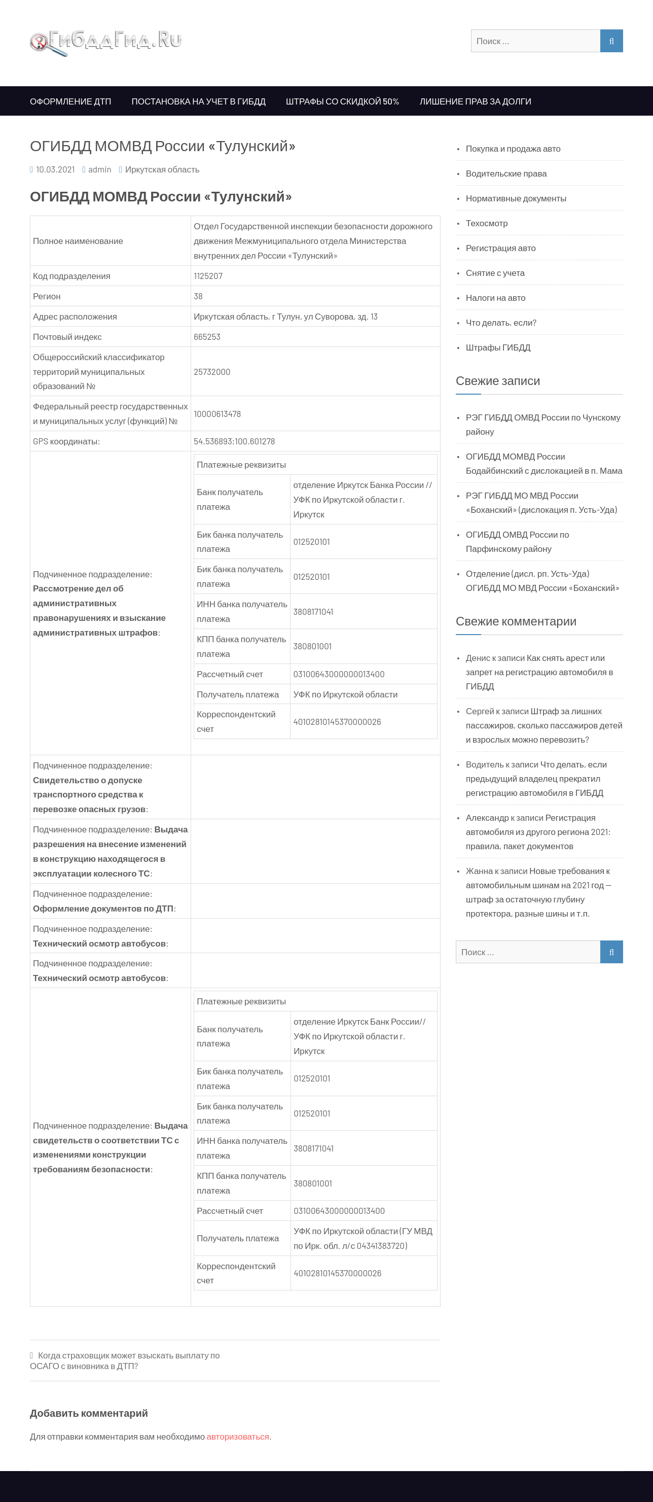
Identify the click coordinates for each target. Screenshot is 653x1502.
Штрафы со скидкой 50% (343, 101)
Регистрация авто (501, 247)
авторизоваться (238, 1436)
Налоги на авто (496, 297)
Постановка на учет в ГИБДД (199, 101)
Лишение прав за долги (475, 101)
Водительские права (506, 173)
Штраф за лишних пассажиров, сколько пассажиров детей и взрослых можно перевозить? (544, 725)
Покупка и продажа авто (513, 148)
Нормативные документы (516, 198)
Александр (487, 817)
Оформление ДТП (71, 101)
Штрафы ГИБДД (498, 347)
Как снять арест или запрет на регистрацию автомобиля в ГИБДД (539, 671)
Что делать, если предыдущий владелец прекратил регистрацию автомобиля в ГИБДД (536, 778)
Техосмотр (487, 223)
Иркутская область (162, 169)
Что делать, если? (501, 322)
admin (100, 169)
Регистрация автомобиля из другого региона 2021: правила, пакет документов (538, 831)
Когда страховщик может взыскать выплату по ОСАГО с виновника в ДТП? (125, 1360)
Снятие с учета (495, 272)
